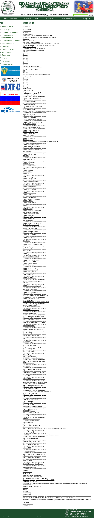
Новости (5, 46)
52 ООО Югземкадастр (29, 193)
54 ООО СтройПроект (29, 197)
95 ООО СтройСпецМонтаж (31, 298)
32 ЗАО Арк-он (27, 151)
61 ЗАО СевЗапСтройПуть (30, 212)
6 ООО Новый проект (29, 104)
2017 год (25, 64)
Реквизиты (26, 32)
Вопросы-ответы (8, 49)
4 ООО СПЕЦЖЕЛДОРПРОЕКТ (32, 98)
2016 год (25, 63)
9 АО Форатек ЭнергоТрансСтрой (32, 106)
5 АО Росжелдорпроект (29, 101)
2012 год (25, 56)
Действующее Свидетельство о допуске (34, 100)
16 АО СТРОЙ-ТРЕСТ (29, 124)
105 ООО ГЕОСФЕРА (29, 326)
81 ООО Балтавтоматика (30, 263)
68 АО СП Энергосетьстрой (31, 225)
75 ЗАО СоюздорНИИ (29, 247)
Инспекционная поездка (30, 481)
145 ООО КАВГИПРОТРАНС (31, 444)
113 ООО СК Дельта (29, 351)
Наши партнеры (8, 64)
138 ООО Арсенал (28, 422)
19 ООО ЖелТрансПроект (30, 132)
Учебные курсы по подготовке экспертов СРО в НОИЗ (39, 480)
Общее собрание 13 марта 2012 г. (32, 486)
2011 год (25, 55)
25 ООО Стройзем (28, 140)
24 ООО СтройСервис (29, 138)
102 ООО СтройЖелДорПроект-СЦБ (33, 316)
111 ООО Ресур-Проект (29, 345)
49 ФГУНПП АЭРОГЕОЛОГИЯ (32, 185)
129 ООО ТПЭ (27, 396)
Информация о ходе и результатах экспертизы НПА (38, 35)
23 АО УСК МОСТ (28, 135)
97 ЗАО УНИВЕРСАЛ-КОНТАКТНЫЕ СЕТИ (36, 302)
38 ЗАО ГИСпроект (28, 164)
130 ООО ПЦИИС (28, 401)
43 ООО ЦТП (27, 173)
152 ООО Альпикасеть (29, 467)
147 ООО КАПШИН (29, 451)
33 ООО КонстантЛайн (29, 154)
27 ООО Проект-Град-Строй (31, 144)
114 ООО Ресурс (27, 355)
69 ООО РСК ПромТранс (30, 228)
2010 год (25, 53)
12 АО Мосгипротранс (29, 114)
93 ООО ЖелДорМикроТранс (31, 292)
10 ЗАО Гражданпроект (29, 109)
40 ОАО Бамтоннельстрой (30, 169)
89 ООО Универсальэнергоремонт (33, 281)
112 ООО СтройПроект (29, 348)
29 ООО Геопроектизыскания (31, 146)
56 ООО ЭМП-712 (28, 201)
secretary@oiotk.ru (44, 16)
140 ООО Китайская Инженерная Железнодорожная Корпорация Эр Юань (44, 428)
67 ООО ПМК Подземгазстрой (32, 223)
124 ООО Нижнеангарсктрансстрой (33, 385)
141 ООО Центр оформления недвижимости (36, 432)
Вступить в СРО (31, 19)
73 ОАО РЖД (26, 241)
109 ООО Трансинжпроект (30, 339)
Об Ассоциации (10, 19)
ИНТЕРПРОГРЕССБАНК (30, 69)
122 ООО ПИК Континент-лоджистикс (34, 379)
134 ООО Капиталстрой (30, 409)
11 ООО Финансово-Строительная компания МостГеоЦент (40, 111)
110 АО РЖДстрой (28, 342)
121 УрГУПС (26, 375)
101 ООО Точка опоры (29, 313)
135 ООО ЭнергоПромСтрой (31, 412)
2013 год (25, 58)
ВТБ (24, 71)
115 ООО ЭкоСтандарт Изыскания (33, 358)
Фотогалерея (7, 52)
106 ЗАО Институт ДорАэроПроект (33, 329)
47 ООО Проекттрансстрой (31, 181)
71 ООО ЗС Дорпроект (29, 234)
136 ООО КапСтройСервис (31, 415)
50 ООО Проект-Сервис (30, 186)
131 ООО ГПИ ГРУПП (29, 404)
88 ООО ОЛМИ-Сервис (29, 278)
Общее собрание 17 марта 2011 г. (32, 476)
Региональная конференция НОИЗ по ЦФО (35, 478)
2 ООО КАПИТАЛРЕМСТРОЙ (32, 93)
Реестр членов (8, 43)
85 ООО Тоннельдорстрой (30, 270)
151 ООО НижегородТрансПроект (33, 464)
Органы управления (10, 32)
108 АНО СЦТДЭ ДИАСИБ (31, 335)
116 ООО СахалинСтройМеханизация (34, 361)
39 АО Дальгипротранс (29, 165)
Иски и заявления (28, 34)
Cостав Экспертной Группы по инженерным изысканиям (39, 37)
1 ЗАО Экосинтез (28, 90)
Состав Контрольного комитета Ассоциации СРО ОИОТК (40, 45)
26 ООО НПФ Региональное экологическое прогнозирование (40, 141)
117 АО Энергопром (28, 363)
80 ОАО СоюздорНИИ (29, 262)
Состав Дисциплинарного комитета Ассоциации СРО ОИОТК (41, 43)
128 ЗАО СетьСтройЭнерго (31, 399)
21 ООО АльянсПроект (29, 133)
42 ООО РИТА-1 (27, 172)
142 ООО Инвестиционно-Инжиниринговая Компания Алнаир (41, 435)
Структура (6, 29)
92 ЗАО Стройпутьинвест (30, 289)
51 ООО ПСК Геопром (29, 189)
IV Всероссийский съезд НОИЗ (32, 475)
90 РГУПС (26, 282)
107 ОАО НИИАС (28, 332)
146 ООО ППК (27, 448)
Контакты (6, 61)
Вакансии (6, 55)
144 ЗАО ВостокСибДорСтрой (31, 441)
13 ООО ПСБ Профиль (29, 117)
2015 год (25, 61)
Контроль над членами (11, 40)
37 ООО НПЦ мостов (29, 162)
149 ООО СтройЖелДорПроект (32, 457)
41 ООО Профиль (28, 170)
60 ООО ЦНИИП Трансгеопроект (32, 210)
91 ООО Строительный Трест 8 (32, 286)
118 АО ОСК (26, 366)
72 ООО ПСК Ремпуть (29, 237)
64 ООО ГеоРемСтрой (29, 218)
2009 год (25, 51)
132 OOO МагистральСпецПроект (33, 406)
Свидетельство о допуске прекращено (34, 92)
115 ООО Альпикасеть (29, 356)
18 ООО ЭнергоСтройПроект (31, 130)
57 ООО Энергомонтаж (29, 202)
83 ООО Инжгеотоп (28, 265)
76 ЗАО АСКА (27, 250)
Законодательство (68, 19)
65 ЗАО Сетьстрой (28, 220)
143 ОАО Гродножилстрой (30, 438)
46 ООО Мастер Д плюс (30, 178)
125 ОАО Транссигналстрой (31, 388)
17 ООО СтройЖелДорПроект (31, 127)
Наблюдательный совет (29, 47)
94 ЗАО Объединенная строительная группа (35, 295)
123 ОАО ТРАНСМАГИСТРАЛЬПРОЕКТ (35, 382)
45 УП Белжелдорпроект (30, 177)
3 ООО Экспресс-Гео (29, 95)
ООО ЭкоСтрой (27, 460)
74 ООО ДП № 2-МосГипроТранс (32, 244)
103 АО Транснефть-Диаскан (31, 319)
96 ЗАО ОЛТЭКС (28, 300)
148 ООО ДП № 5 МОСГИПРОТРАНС (34, 454)
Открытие (25, 72)
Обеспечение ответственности (6, 36)
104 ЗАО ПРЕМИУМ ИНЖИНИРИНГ (34, 322)
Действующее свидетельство (31, 420)
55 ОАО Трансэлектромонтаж (31, 199)
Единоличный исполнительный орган (34, 48)
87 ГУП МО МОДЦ (28, 274)
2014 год (25, 59)
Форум (4, 58)
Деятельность (7, 27)
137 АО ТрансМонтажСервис (31, 419)
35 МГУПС (26, 156)
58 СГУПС (26, 205)
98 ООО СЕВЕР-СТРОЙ (30, 305)
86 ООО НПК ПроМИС (29, 271)
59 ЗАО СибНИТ (27, 209)
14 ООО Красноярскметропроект (32, 119)
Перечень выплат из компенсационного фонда (36, 74)
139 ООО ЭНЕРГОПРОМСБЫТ (32, 425)
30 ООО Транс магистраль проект (32, 149)
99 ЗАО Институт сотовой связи (32, 306)
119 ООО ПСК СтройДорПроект (32, 369)
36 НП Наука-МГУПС (29, 159)
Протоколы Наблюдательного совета (33, 50)
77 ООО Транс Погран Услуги (31, 254)
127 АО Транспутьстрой (30, 393)
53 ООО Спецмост (28, 194)
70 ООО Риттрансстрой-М (30, 231)
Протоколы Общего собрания (31, 42)
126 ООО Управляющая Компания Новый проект (37, 391)
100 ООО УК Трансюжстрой (31, 310)
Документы (49, 19)
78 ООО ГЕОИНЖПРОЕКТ (31, 257)
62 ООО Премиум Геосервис (31, 213)
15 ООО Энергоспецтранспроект (32, 122)
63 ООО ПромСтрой (29, 215)
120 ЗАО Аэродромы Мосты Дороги (33, 372)
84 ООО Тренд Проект (29, 268)
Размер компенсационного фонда (32, 67)
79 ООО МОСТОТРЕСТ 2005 (31, 260)
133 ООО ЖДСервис (29, 411)
